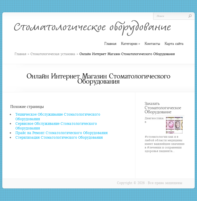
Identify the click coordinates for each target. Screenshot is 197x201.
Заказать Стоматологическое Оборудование (163, 107)
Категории (130, 43)
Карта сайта (174, 43)
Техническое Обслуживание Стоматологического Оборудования (57, 117)
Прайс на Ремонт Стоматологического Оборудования (61, 132)
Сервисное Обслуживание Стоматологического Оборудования (56, 126)
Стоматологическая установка (53, 54)
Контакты (152, 43)
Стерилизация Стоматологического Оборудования (59, 137)
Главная (20, 54)
